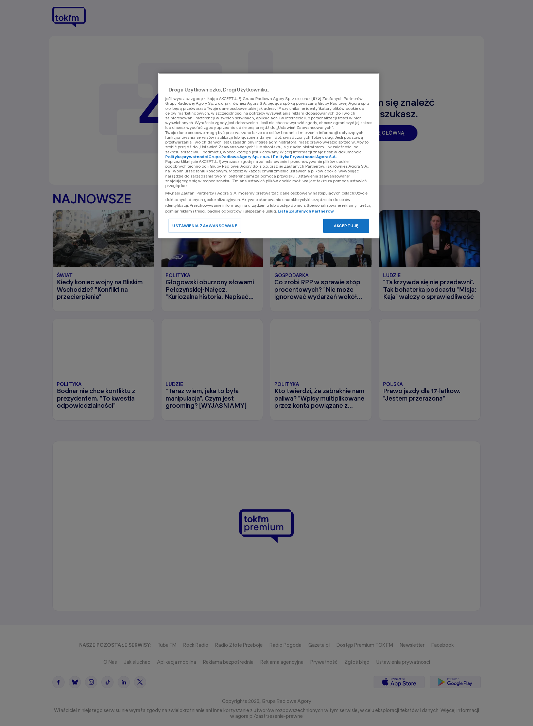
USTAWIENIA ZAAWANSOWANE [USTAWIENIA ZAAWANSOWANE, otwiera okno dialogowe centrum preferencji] (204, 225)
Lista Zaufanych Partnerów (306, 211)
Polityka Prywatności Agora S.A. (305, 156)
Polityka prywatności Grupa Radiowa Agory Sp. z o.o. (217, 156)
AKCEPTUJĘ (346, 225)
